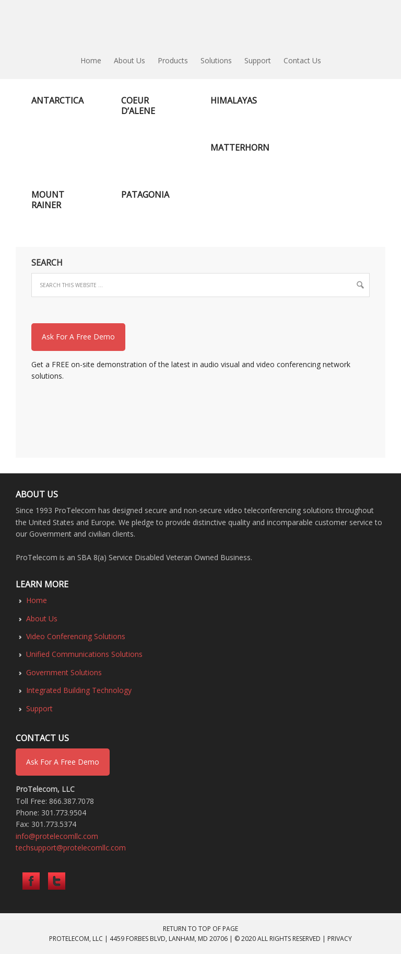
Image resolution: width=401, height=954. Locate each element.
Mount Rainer (47, 200)
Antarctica (57, 100)
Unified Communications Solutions (84, 654)
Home (36, 600)
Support (39, 708)
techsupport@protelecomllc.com (71, 848)
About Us (41, 618)
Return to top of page (200, 928)
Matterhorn (239, 147)
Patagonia (145, 194)
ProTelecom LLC (200, 26)
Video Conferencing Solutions (75, 636)
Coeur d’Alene (138, 106)
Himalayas (233, 100)
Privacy (339, 938)
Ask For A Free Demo (78, 337)
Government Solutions (64, 672)
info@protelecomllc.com (57, 836)
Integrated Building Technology (79, 690)
